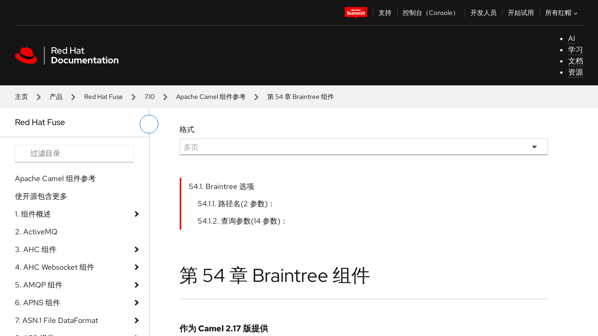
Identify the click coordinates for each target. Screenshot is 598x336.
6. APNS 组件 (37, 303)
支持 (385, 12)
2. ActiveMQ (36, 232)
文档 (575, 61)
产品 (56, 96)
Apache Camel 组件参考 (211, 96)
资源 (575, 72)
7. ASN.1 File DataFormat (56, 320)
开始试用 (521, 12)
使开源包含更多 (41, 196)
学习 (575, 50)
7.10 (149, 96)
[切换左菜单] (149, 124)
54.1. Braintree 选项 (221, 186)
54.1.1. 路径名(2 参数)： (236, 204)
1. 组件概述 (33, 214)
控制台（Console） (431, 12)
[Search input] (74, 153)
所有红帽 (562, 12)
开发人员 (483, 12)
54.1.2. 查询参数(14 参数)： (243, 221)
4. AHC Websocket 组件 (54, 267)
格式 (186, 129)
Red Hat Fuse (103, 96)
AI (571, 38)
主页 (21, 96)
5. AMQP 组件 (39, 285)
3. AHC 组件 (36, 249)
